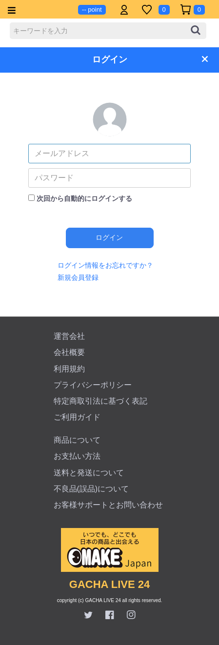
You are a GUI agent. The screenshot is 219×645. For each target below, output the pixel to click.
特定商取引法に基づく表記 (100, 401)
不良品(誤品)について (91, 489)
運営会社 (69, 336)
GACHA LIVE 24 (109, 584)
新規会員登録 (78, 277)
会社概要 (69, 352)
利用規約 (69, 369)
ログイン (109, 237)
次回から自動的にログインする (84, 198)
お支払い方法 (77, 456)
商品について (77, 440)
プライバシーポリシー (93, 385)
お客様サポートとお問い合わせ (108, 505)
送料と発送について (89, 473)
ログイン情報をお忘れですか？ (105, 265)
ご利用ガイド (77, 417)
